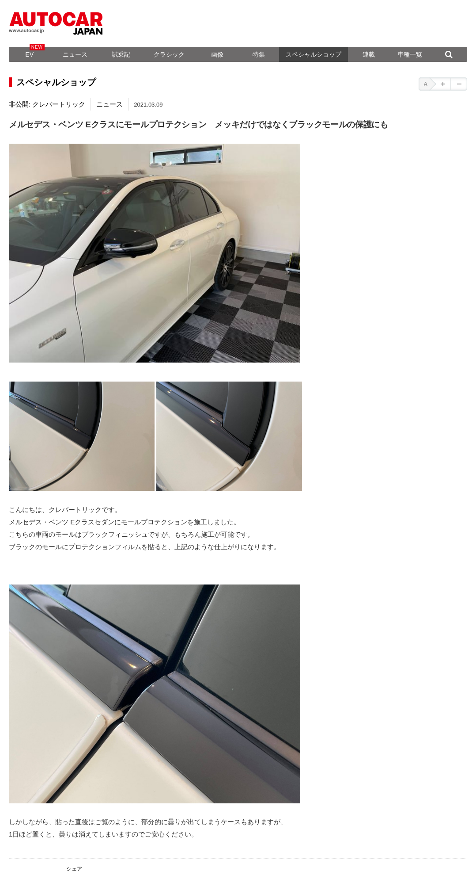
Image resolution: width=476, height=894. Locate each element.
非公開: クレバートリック (47, 104)
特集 (259, 54)
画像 (217, 54)
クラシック (169, 54)
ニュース (75, 54)
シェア (74, 869)
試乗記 (121, 54)
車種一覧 (409, 54)
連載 (369, 54)
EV (29, 54)
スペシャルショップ (313, 54)
